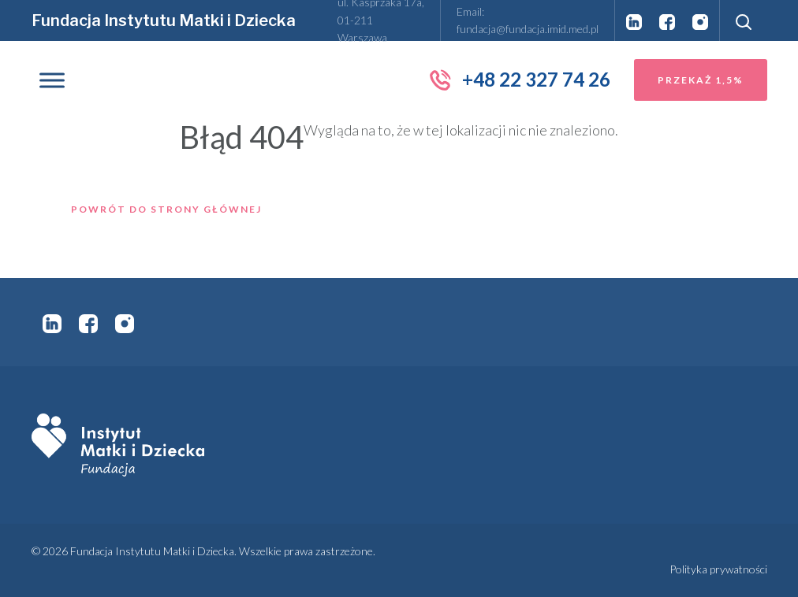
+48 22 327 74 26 (519, 79)
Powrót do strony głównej (166, 209)
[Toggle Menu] (52, 79)
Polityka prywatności (718, 569)
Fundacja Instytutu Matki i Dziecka (164, 20)
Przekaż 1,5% (701, 80)
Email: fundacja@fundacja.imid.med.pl (527, 20)
